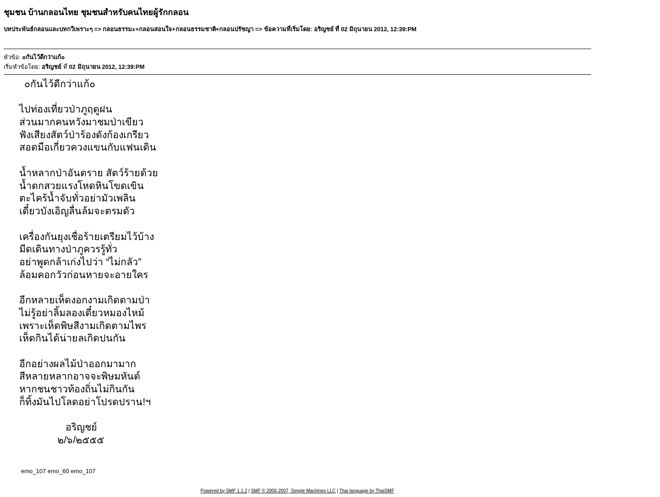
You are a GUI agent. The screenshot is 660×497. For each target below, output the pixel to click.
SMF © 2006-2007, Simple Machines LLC (293, 490)
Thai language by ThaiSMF (366, 490)
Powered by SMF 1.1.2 (224, 490)
